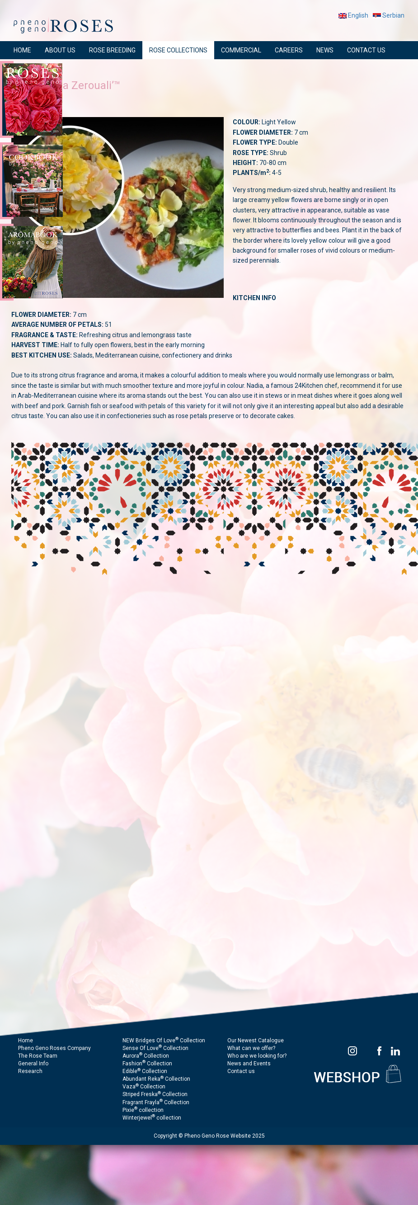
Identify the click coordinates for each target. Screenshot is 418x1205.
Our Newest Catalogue (255, 1040)
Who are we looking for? (256, 1056)
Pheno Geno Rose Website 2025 (224, 1136)
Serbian (388, 15)
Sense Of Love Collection (155, 1048)
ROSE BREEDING (112, 50)
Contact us (241, 1071)
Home (25, 1040)
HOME (22, 50)
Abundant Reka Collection (156, 1079)
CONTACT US (366, 50)
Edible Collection (144, 1071)
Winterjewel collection (151, 1118)
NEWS (324, 50)
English (353, 15)
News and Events (249, 1063)
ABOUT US (60, 50)
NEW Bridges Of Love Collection (163, 1040)
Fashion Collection (147, 1063)
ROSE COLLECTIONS (178, 50)
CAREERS (289, 50)
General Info (33, 1063)
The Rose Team (37, 1056)
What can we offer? (251, 1048)
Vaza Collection (143, 1086)
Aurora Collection (145, 1056)
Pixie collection (143, 1110)
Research (30, 1071)
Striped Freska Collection (155, 1094)
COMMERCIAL (241, 50)
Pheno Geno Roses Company (54, 1048)
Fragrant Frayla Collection (155, 1102)
